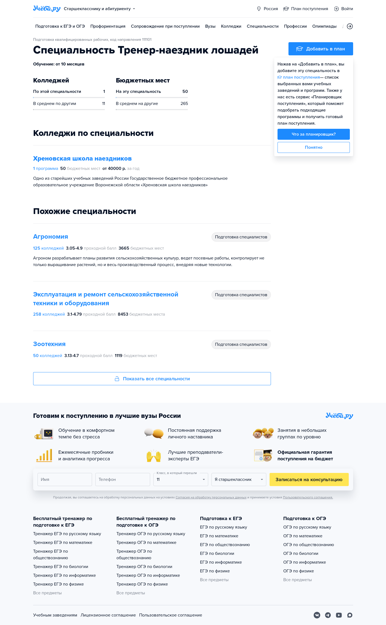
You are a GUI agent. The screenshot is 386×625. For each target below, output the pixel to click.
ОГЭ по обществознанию (308, 544)
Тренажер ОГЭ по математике (146, 542)
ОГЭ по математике (302, 536)
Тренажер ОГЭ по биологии (144, 566)
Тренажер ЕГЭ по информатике (64, 575)
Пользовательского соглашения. (308, 497)
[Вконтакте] (317, 615)
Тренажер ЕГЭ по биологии (60, 566)
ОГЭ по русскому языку (307, 527)
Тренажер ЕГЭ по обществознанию (50, 555)
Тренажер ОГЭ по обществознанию (134, 555)
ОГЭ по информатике (304, 562)
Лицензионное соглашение (108, 615)
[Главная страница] (47, 8)
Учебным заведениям (55, 615)
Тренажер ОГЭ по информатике (148, 575)
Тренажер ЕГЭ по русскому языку (67, 533)
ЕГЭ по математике (219, 536)
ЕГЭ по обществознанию (225, 544)
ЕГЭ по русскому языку (223, 527)
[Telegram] (328, 615)
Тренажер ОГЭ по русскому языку (150, 533)
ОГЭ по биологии (300, 553)
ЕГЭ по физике (215, 571)
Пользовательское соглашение (170, 615)
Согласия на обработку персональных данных (211, 497)
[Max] (350, 615)
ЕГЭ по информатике (221, 562)
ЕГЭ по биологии (217, 553)
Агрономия (50, 237)
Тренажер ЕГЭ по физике (58, 584)
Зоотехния (49, 344)
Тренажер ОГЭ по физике (142, 584)
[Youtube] (339, 615)
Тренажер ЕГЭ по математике (62, 542)
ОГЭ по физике (298, 571)
